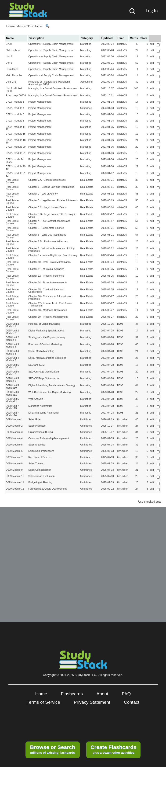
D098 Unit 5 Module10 (12, 386)
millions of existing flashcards (52, 749)
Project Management (39, 101)
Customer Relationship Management (48, 438)
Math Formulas (14, 75)
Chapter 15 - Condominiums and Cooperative (46, 290)
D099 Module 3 (14, 432)
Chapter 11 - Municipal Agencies (46, 269)
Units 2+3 (11, 81)
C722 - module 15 (16, 133)
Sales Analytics (36, 444)
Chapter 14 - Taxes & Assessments (47, 282)
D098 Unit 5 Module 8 (12, 373)
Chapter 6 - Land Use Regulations (47, 234)
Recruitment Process (39, 457)
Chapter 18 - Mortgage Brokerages (47, 310)
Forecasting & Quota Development (47, 488)
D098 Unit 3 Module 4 (12, 345)
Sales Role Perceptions (41, 450)
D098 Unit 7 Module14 (12, 414)
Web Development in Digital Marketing (49, 392)
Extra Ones (12, 69)
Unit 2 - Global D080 (14, 89)
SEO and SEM (36, 364)
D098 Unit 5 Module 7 (12, 366)
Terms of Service (43, 702)
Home (10, 26)
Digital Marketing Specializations (46, 330)
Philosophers (13, 50)
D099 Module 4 (14, 438)
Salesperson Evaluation (41, 476)
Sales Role (34, 419)
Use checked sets (149, 501)
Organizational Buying (40, 432)
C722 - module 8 (15, 120)
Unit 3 (9, 62)
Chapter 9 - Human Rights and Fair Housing (52, 255)
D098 (120, 323)
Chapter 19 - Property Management (48, 316)
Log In (152, 10)
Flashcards (72, 693)
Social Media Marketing (41, 351)
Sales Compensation (39, 469)
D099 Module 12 (15, 488)
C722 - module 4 (15, 108)
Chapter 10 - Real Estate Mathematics (49, 262)
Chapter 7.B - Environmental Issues (48, 241)
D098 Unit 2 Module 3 (12, 338)
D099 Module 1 (14, 419)
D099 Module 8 (14, 463)
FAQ (126, 693)
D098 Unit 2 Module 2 (12, 331)
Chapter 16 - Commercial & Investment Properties (49, 297)
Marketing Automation (40, 405)
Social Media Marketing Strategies (47, 357)
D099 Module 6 (14, 450)
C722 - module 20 (16, 146)
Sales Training (36, 463)
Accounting (86, 81)
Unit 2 (9, 56)
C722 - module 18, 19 (16, 141)
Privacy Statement (92, 702)
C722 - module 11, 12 (16, 128)
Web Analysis (35, 398)
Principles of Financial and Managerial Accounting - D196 (49, 83)
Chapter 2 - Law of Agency (43, 193)
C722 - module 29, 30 (16, 167)
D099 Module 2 (14, 425)
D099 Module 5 (14, 444)
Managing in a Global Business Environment (52, 88)
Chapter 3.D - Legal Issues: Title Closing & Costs (51, 215)
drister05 (122, 43)
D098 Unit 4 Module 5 (12, 352)
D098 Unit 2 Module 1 (12, 325)
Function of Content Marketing (45, 344)
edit (152, 43)
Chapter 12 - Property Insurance (46, 275)
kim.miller (122, 419)
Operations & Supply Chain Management (51, 75)
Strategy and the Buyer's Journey (46, 337)
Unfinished (86, 108)
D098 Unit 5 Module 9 (12, 379)
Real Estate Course (12, 181)
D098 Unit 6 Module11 (12, 393)
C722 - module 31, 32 (16, 174)
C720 (9, 43)
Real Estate (86, 179)
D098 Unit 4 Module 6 (12, 359)
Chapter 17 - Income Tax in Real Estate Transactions (50, 304)
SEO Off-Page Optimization (43, 378)
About (102, 693)
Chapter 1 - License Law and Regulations (51, 186)
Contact (131, 702)
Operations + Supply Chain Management (50, 43)
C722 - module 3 (15, 101)
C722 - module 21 (16, 153)
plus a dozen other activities (113, 749)
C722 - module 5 (15, 114)
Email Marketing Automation (43, 412)
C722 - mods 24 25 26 (15, 160)
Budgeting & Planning (40, 482)
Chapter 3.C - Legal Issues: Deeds (47, 207)
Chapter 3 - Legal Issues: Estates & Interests (53, 200)
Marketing (85, 43)
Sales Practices (36, 425)
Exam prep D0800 (16, 95)
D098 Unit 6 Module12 (12, 400)
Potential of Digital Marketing (44, 323)
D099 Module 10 (15, 476)
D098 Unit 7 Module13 (12, 407)
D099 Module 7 (14, 457)
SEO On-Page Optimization (43, 371)
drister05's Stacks (30, 26)
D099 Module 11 (15, 482)
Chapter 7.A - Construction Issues (46, 179)
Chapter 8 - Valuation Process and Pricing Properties (51, 249)
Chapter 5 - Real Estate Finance (46, 227)
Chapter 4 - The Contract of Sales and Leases (49, 222)
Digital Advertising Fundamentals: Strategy (51, 385)
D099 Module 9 (14, 469)
